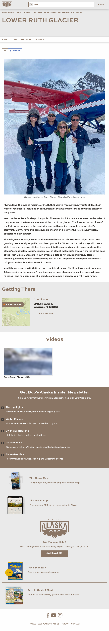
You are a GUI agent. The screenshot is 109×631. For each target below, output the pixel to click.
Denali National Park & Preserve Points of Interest (54, 13)
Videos (40, 40)
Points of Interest (12, 13)
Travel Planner (36, 568)
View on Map (46, 314)
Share (15, 51)
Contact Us (54, 553)
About (6, 40)
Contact (75, 624)
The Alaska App (39, 500)
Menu (101, 4)
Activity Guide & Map (40, 590)
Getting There (23, 40)
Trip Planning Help (54, 542)
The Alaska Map (39, 478)
